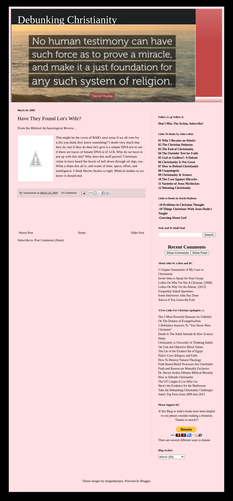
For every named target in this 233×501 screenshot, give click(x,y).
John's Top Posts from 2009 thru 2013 (181, 394)
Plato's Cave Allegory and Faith (177, 355)
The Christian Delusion (177, 144)
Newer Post (26, 232)
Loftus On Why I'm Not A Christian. (180, 282)
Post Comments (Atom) (49, 240)
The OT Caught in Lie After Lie (178, 381)
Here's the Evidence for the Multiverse (182, 385)
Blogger (145, 481)
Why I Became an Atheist (178, 140)
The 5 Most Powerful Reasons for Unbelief (184, 317)
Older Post (137, 232)
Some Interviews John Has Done (178, 295)
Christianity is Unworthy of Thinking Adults (185, 342)
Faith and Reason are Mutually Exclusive (183, 368)
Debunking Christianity (67, 20)
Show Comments (178, 252)
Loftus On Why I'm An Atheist (177, 287)
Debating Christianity (176, 188)
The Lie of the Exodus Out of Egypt (180, 351)
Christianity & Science (177, 175)
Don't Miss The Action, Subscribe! (180, 123)
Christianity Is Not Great (178, 162)
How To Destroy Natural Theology (179, 360)
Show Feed (199, 252)
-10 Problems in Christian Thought (181, 204)
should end (74, 175)
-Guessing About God (172, 217)
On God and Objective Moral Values (180, 347)
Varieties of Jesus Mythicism (180, 183)
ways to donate (200, 440)
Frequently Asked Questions (175, 291)
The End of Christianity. (178, 149)
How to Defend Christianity (180, 166)
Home (82, 232)
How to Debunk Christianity (175, 377)
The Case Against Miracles (179, 179)
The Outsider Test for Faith (180, 153)
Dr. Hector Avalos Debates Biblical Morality (185, 372)
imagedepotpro (114, 481)
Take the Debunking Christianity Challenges (185, 390)
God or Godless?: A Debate (180, 157)
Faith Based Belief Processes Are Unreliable (185, 364)
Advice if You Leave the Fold (176, 300)
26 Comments (68, 192)
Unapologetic (171, 170)
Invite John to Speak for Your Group (180, 278)
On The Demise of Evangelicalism (179, 321)
